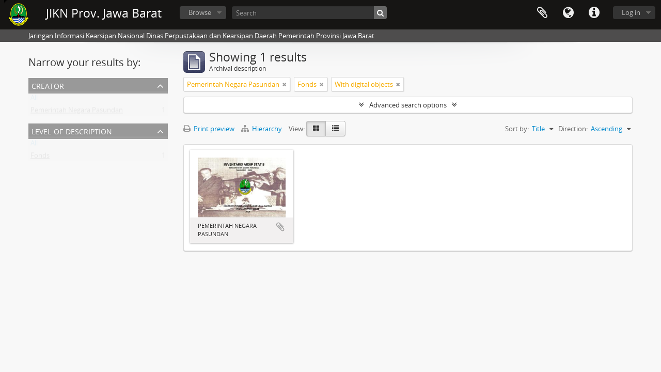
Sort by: (517, 128)
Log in (631, 12)
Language (568, 13)
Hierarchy (262, 128)
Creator (48, 85)
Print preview (208, 128)
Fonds (40, 157)
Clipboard (542, 13)
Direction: (573, 128)
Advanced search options (408, 105)
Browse (199, 12)
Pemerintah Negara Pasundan (76, 112)
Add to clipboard (280, 227)
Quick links (594, 13)
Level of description (72, 130)
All (34, 99)
